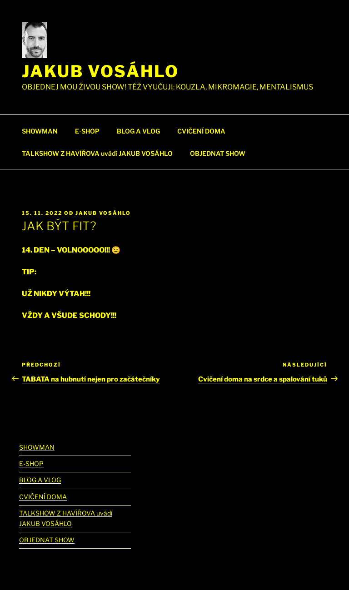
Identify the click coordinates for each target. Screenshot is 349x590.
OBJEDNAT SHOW (217, 153)
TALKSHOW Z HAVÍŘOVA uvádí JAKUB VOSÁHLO (97, 153)
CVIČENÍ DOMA (201, 131)
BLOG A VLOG (138, 131)
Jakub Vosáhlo (100, 71)
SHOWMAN (40, 131)
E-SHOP (87, 131)
